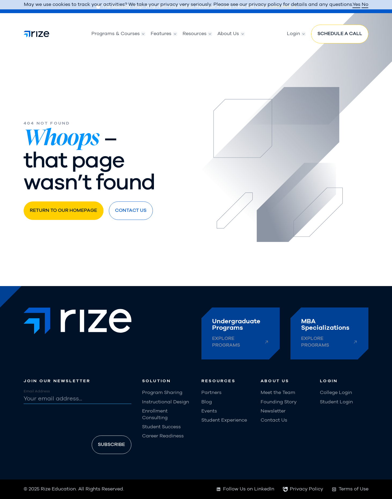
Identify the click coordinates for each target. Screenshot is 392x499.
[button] (115, 34)
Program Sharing (162, 392)
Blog (206, 402)
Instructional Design (165, 402)
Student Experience (224, 420)
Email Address (37, 391)
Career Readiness (163, 436)
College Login (336, 392)
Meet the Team (278, 392)
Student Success (161, 427)
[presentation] (64, 420)
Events (209, 411)
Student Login (336, 402)
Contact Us (274, 420)
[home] (36, 34)
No (365, 4)
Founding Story (279, 402)
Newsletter (273, 411)
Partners (211, 392)
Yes (356, 4)
